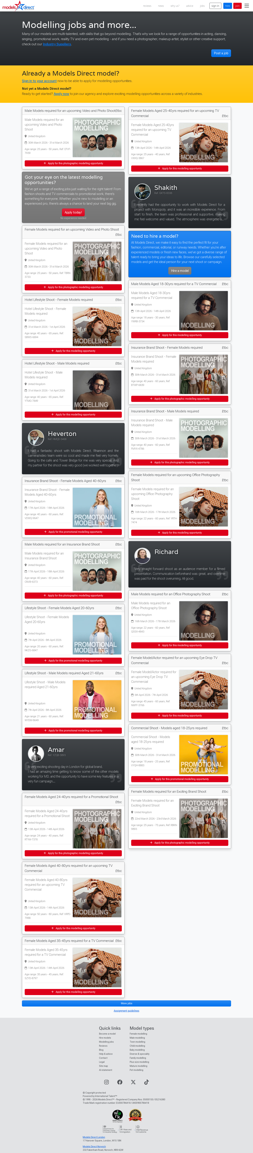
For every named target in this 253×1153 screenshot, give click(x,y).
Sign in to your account (39, 81)
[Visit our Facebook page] (119, 1083)
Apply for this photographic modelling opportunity (73, 163)
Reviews (103, 1046)
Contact (103, 1058)
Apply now (61, 94)
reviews (147, 6)
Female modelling (138, 1033)
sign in (215, 6)
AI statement (105, 1070)
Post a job (221, 53)
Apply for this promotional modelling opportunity (73, 531)
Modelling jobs (106, 1042)
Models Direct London (94, 1137)
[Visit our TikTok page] (146, 1083)
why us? (175, 6)
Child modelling (137, 1046)
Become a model (107, 1033)
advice (189, 6)
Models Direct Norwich (94, 1146)
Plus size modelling (139, 1062)
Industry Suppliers (57, 44)
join (237, 6)
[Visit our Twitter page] (133, 1083)
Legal (102, 1062)
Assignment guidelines (126, 1010)
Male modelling (137, 1037)
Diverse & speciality (139, 1054)
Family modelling (138, 1058)
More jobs (126, 1003)
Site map (103, 1066)
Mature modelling (138, 1066)
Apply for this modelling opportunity (73, 350)
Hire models (105, 1037)
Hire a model (180, 271)
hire (227, 6)
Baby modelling (137, 1050)
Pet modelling (136, 1070)
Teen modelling (137, 1042)
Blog (101, 1050)
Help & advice (106, 1054)
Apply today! (73, 212)
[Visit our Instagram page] (106, 1083)
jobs (202, 6)
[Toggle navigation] (246, 6)
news (161, 6)
